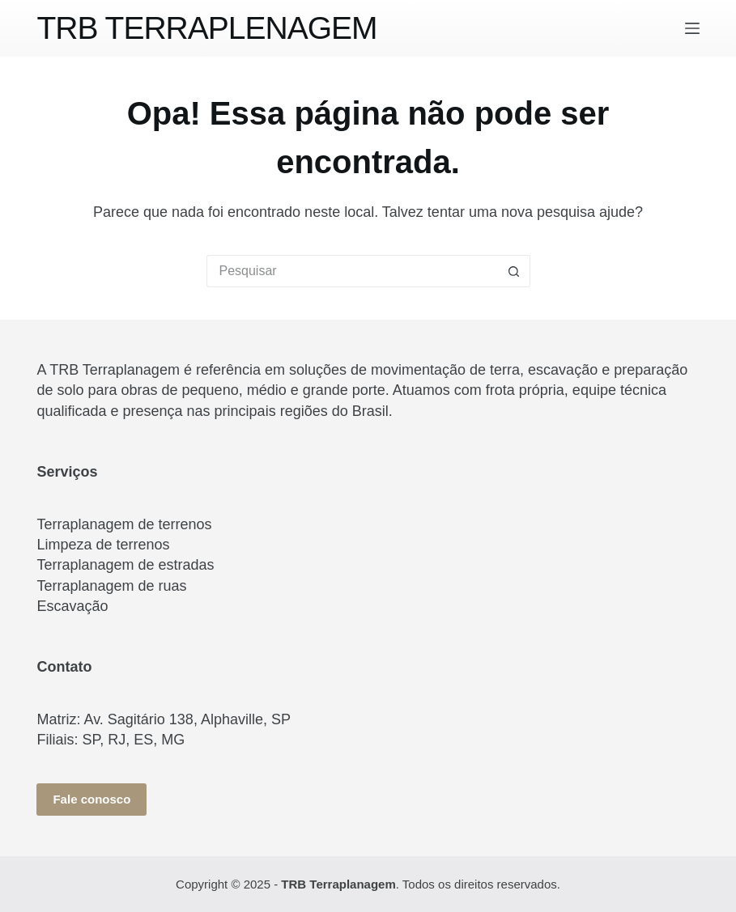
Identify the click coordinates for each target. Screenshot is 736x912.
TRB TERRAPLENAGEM (206, 28)
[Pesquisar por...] (352, 271)
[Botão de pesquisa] (514, 271)
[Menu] (692, 28)
